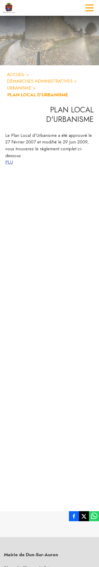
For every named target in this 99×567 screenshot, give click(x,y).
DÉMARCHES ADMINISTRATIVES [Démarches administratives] (40, 81)
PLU (9, 162)
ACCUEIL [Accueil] (16, 74)
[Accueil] (9, 8)
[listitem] (74, 517)
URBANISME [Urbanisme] (19, 88)
